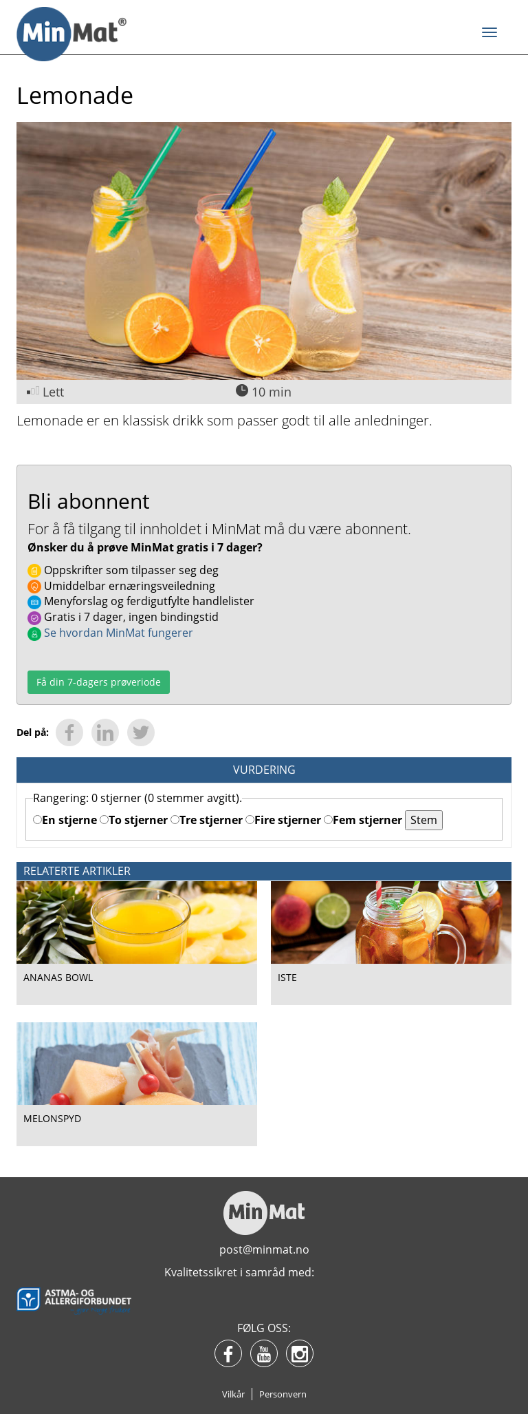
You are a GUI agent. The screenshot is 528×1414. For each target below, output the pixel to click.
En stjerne (65, 819)
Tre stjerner (206, 819)
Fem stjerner (363, 819)
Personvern (283, 1394)
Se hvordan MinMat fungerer (110, 632)
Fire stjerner (283, 819)
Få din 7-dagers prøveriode (98, 681)
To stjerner (134, 819)
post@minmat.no (264, 1249)
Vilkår (233, 1394)
